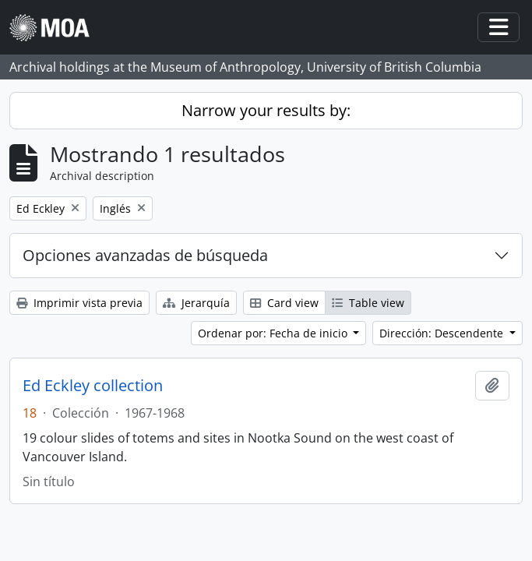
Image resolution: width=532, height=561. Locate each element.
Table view (368, 302)
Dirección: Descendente (442, 333)
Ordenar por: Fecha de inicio (274, 333)
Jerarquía (196, 302)
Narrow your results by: (266, 110)
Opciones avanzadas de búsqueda (145, 255)
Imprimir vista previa (79, 302)
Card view (284, 302)
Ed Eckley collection (93, 385)
